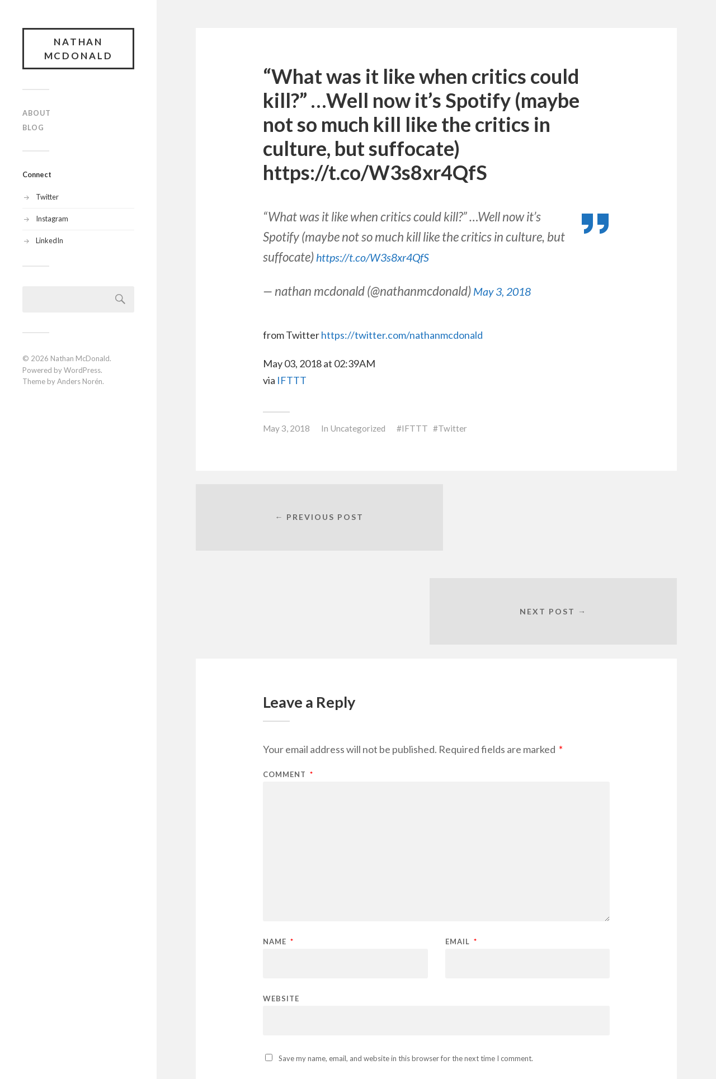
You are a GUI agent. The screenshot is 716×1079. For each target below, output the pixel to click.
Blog (33, 128)
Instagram (52, 219)
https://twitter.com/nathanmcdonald (402, 335)
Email (461, 850)
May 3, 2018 (506, 291)
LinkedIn (49, 240)
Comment (288, 683)
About (36, 113)
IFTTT (292, 380)
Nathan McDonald (78, 49)
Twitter (47, 197)
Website (281, 906)
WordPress (82, 370)
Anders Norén (79, 382)
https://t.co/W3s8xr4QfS (381, 256)
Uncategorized (357, 428)
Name (278, 850)
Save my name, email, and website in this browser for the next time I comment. (406, 966)
